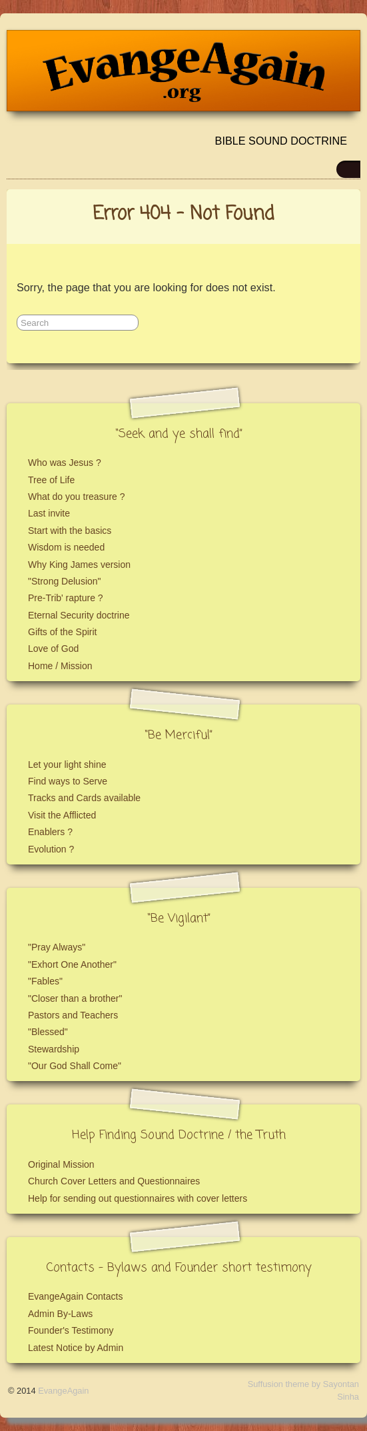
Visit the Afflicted (62, 815)
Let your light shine (67, 764)
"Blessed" (48, 1031)
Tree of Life (51, 480)
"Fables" (45, 981)
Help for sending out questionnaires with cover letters (137, 1198)
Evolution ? (51, 849)
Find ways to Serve (67, 781)
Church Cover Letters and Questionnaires (114, 1181)
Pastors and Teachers (73, 1015)
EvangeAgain (63, 1391)
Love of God (53, 648)
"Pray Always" (56, 947)
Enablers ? (50, 831)
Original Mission (61, 1164)
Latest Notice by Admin (75, 1347)
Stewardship (53, 1049)
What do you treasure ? (76, 496)
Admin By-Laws (60, 1313)
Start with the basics (69, 530)
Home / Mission (60, 666)
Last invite (49, 513)
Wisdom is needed (66, 547)
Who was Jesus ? (64, 462)
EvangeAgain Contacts (75, 1296)
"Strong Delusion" (64, 581)
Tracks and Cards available (84, 797)
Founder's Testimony (70, 1330)
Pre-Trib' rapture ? (65, 598)
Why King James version (79, 564)
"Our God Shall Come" (74, 1065)
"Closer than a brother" (75, 998)
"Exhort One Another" (72, 964)
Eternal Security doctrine (79, 615)
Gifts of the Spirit (62, 632)
